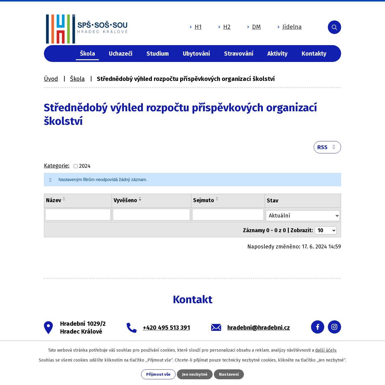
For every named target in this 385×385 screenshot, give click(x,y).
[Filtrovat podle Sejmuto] (228, 216)
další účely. (326, 350)
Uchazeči (120, 53)
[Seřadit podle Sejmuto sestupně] (217, 202)
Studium (157, 53)
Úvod (62, 53)
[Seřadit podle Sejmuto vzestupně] (217, 200)
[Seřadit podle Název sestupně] (64, 202)
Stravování (238, 53)
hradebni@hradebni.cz (258, 327)
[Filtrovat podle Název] (77, 216)
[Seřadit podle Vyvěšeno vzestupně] (140, 200)
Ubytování (196, 53)
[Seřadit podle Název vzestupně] (64, 200)
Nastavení (229, 374)
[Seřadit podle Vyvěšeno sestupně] (140, 202)
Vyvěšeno (125, 202)
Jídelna (275, 25)
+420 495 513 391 (166, 327)
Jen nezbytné (195, 374)
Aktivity (277, 53)
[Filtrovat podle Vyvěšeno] (151, 216)
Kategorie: (56, 168)
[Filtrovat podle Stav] (303, 216)
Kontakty (314, 53)
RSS (326, 148)
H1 (180, 25)
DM (239, 25)
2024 (85, 168)
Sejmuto (203, 202)
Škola (87, 53)
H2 (209, 25)
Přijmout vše (158, 374)
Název (53, 202)
